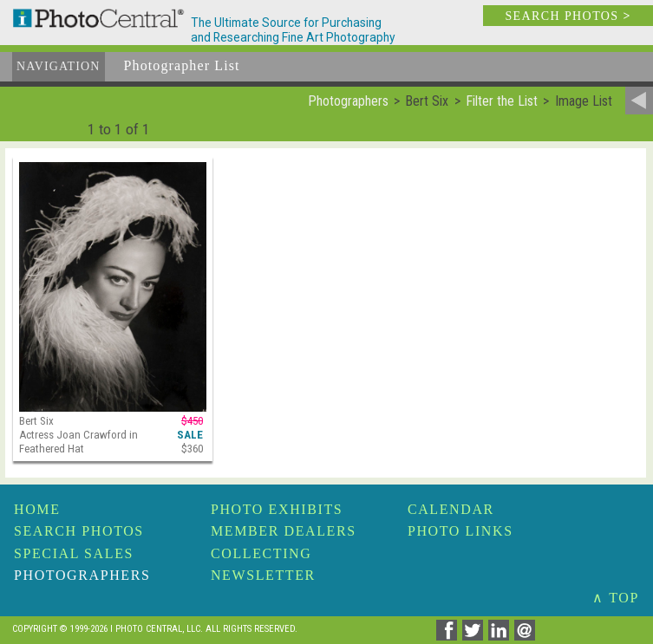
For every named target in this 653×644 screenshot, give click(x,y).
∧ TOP (615, 597)
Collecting (261, 553)
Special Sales (74, 553)
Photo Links (460, 531)
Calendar (451, 509)
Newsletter (263, 575)
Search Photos (79, 531)
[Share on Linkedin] (501, 636)
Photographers (82, 575)
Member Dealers (283, 531)
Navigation (58, 66)
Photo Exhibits (277, 509)
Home (37, 509)
